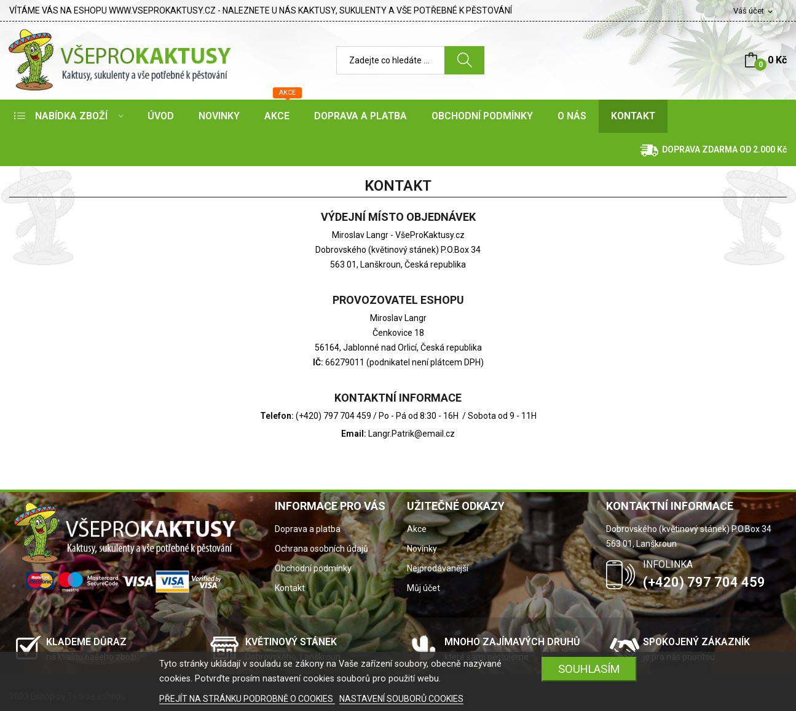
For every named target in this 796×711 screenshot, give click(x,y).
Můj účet (423, 588)
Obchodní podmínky (313, 568)
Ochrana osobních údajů (321, 549)
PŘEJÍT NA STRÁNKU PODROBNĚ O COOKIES (247, 699)
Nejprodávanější (437, 568)
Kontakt (290, 588)
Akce (417, 529)
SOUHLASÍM (589, 668)
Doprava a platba (308, 529)
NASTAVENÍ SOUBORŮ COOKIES (401, 699)
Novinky (422, 549)
